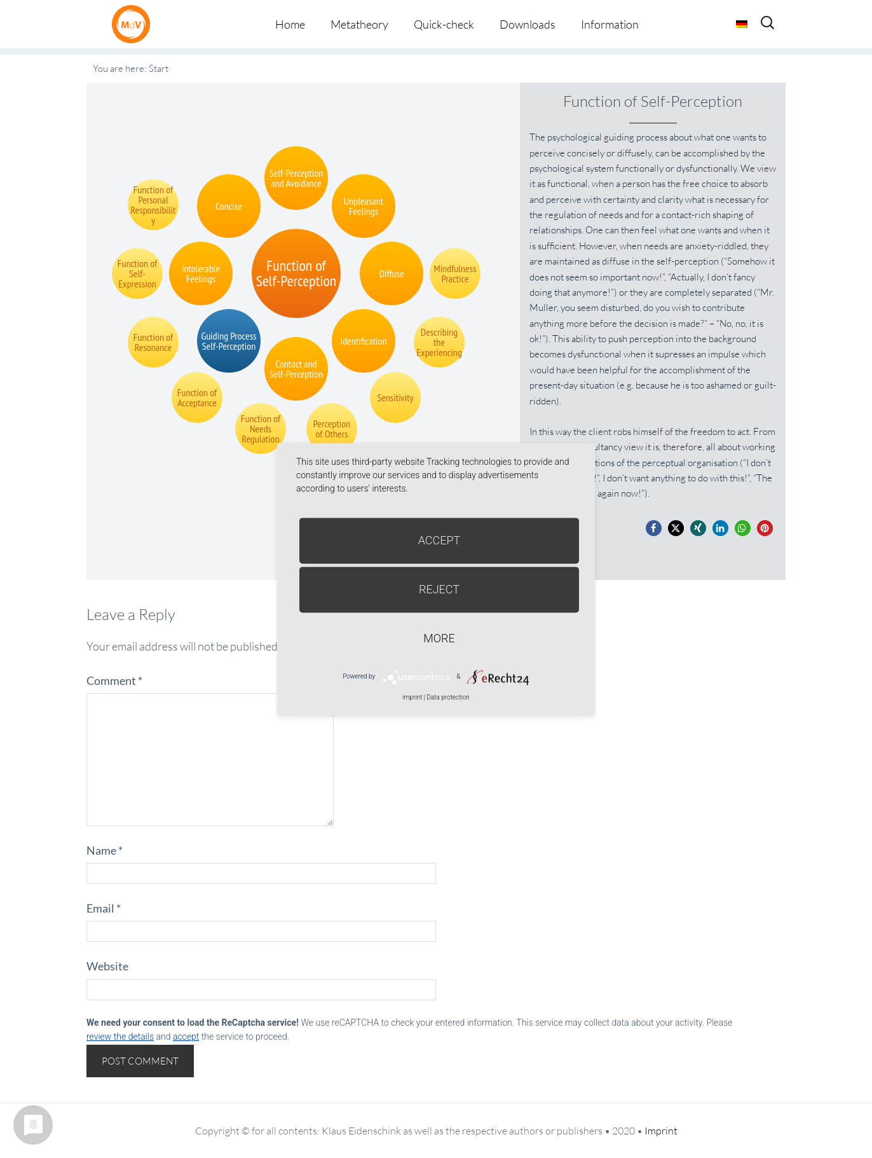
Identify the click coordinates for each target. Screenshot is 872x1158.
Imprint (661, 1130)
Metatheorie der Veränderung (134, 24)
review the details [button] (120, 1036)
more (438, 638)
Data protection (447, 697)
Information (610, 24)
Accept (439, 540)
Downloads (527, 24)
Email (103, 908)
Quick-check (444, 24)
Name (104, 850)
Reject (439, 589)
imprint (412, 697)
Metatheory (359, 24)
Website (107, 966)
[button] (654, 528)
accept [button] (186, 1036)
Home (290, 24)
